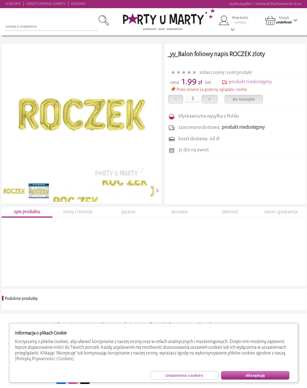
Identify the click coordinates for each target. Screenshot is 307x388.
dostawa (179, 212)
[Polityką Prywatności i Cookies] (44, 359)
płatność (230, 212)
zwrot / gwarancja (280, 212)
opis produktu (27, 212)
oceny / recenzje (78, 212)
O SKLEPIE (13, 3)
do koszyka (244, 99)
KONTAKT (78, 3)
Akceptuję (255, 375)
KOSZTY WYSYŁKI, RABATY (45, 3)
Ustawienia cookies (184, 375)
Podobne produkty (21, 298)
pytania (128, 212)
